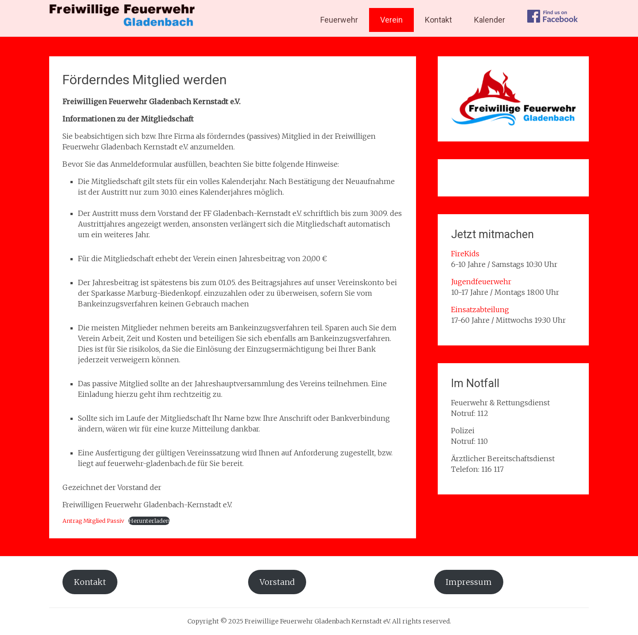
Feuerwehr (339, 19)
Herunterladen (149, 520)
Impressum (469, 582)
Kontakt (438, 19)
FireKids (465, 253)
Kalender (489, 19)
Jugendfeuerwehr (481, 281)
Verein (391, 19)
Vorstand (277, 582)
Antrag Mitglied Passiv (93, 520)
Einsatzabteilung (480, 309)
